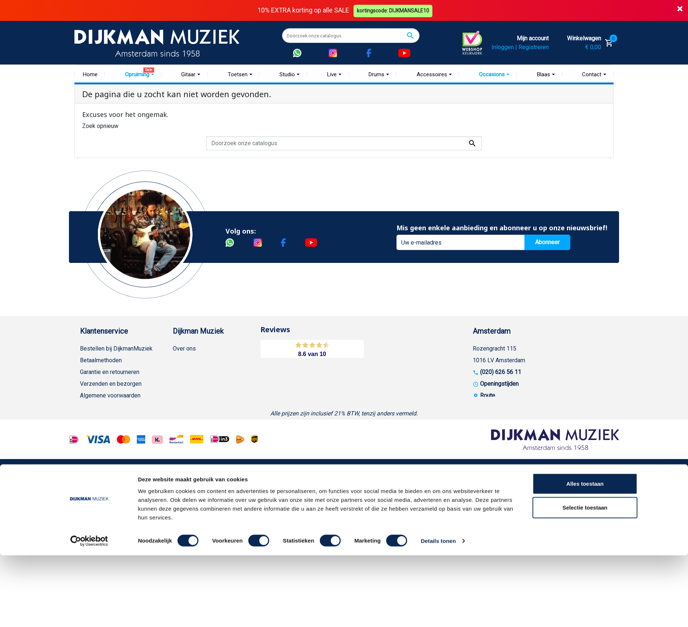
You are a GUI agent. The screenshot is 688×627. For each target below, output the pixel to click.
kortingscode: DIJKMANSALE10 (394, 10)
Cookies (90, 489)
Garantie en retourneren (109, 371)
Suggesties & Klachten (109, 454)
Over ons (184, 348)
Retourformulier (100, 477)
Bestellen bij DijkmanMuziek (116, 348)
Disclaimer (93, 430)
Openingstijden (499, 383)
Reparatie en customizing (112, 418)
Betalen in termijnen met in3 (115, 501)
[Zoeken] (351, 35)
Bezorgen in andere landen (114, 512)
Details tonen (438, 612)
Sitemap (183, 383)
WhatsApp (93, 465)
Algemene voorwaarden (110, 395)
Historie (183, 360)
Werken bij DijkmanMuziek (206, 371)
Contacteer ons (99, 524)
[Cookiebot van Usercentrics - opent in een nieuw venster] (89, 612)
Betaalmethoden (101, 360)
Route (487, 395)
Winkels (183, 395)
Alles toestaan (585, 555)
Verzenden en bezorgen (111, 383)
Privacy (89, 442)
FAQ (85, 407)
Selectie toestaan (585, 579)
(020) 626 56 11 (500, 371)
